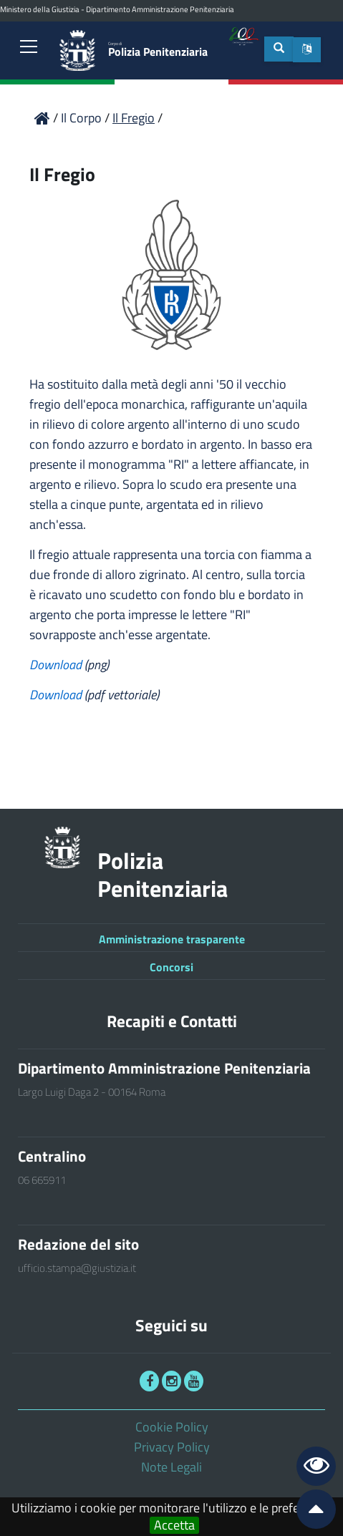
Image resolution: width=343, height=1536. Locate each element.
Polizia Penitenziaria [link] (158, 49)
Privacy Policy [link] (172, 1447)
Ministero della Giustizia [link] (39, 9)
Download (56, 664)
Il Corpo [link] (83, 117)
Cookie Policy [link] (171, 1427)
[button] (307, 49)
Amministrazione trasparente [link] (172, 939)
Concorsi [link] (171, 967)
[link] (28, 47)
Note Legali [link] (171, 1467)
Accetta (174, 1525)
